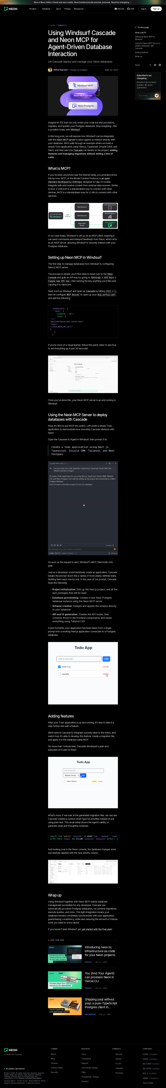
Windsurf (75, 129)
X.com (116, 1063)
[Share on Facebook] (155, 65)
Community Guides (89, 1068)
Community (62, 25)
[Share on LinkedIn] (160, 65)
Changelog (86, 1059)
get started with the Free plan (97, 929)
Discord (117, 1054)
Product (34, 9)
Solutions (47, 9)
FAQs (83, 1072)
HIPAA (151, 1078)
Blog (51, 25)
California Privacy (33, 1083)
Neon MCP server (66, 139)
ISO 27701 (151, 1068)
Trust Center (148, 1083)
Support (84, 1063)
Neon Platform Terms (37, 1081)
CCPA (150, 1054)
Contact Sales (57, 1068)
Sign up (156, 9)
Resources (80, 9)
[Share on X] (150, 65)
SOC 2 (149, 1073)
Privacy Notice (9, 1081)
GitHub (116, 1059)
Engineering (90, 1014)
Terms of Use (22, 1081)
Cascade (78, 150)
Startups (85, 1081)
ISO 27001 (151, 1064)
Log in (143, 9)
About (53, 1054)
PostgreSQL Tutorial (90, 1077)
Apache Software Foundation (30, 1078)
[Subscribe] (157, 96)
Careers (54, 1063)
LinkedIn (117, 1068)
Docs (58, 9)
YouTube (117, 1073)
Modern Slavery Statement (14, 1083)
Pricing (67, 9)
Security (54, 1072)
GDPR (150, 1059)
